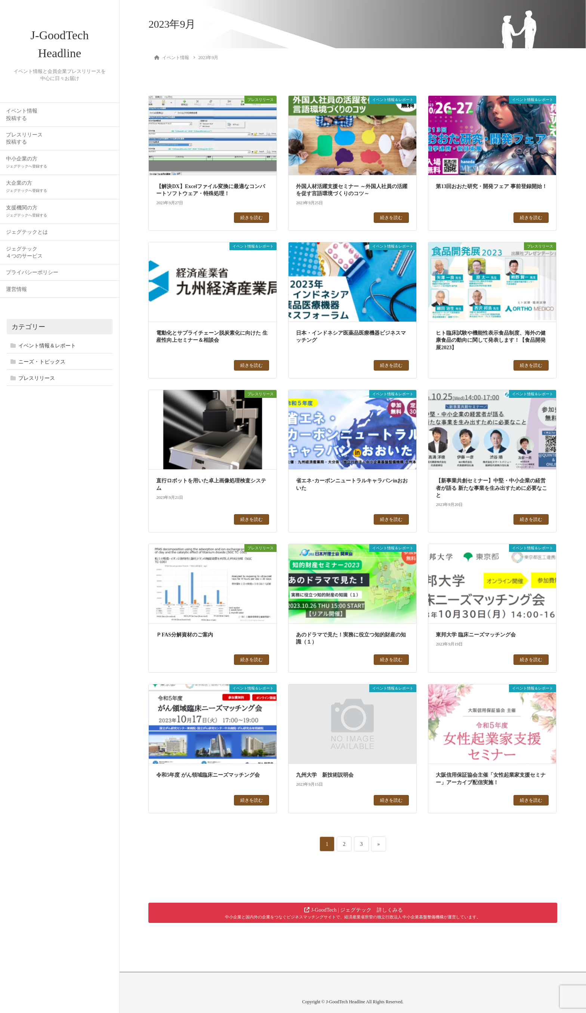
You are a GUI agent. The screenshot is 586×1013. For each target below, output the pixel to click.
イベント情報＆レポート (47, 346)
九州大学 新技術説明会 (325, 775)
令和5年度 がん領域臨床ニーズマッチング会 (208, 775)
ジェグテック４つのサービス (24, 252)
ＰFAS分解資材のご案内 (184, 635)
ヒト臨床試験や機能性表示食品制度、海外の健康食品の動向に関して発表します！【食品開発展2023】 (491, 340)
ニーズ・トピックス (41, 362)
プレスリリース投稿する (24, 138)
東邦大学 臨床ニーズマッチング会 (476, 635)
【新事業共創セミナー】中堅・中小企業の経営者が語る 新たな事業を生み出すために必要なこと (491, 488)
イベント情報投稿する (21, 114)
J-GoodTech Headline (60, 44)
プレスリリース (36, 378)
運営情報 (16, 289)
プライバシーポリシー (32, 272)
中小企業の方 (26, 162)
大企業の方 (26, 186)
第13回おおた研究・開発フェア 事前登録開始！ (491, 186)
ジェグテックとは (27, 232)
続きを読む (251, 217)
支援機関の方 (26, 211)
